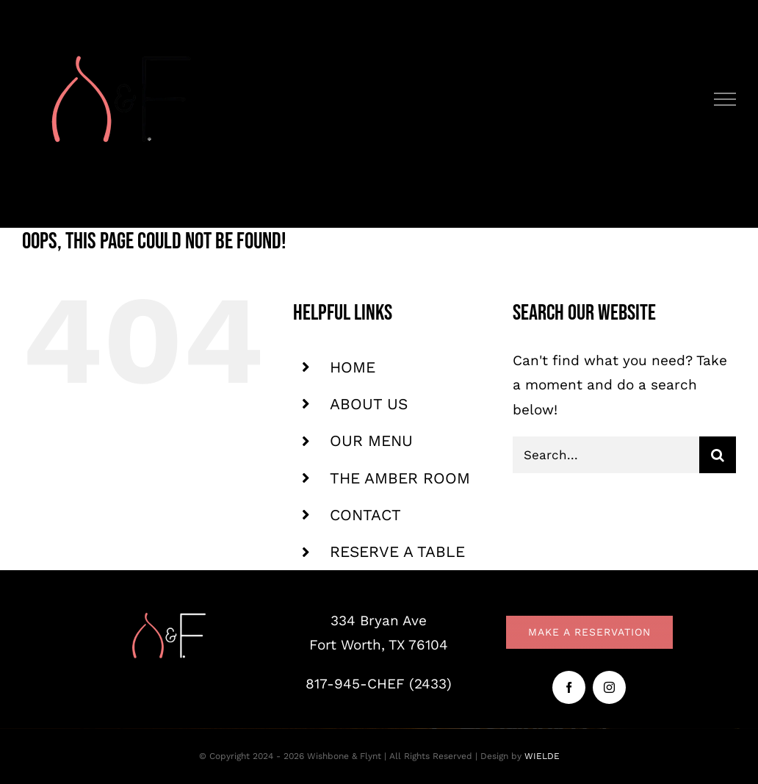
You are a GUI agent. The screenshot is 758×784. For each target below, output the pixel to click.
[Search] (717, 454)
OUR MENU (371, 440)
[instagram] (609, 687)
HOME (352, 367)
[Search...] (606, 454)
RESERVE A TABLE (397, 551)
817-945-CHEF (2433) (379, 683)
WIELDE (542, 756)
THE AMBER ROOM (400, 478)
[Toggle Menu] (725, 99)
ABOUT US (369, 404)
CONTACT (365, 515)
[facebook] (568, 687)
